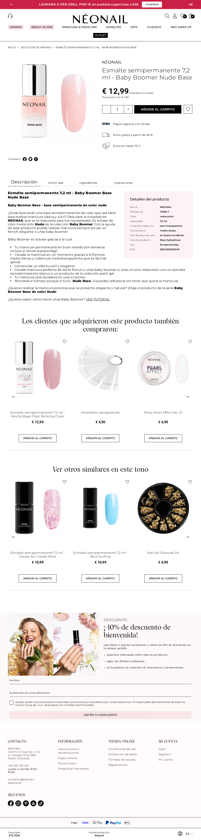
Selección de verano (36, 47)
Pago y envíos (68, 758)
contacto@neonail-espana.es (21, 781)
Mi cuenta (166, 759)
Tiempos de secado (121, 759)
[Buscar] (167, 16)
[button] (12, 4)
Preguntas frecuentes (73, 768)
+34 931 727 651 (18, 765)
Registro (165, 754)
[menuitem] (15, 29)
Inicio (12, 47)
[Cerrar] (191, 4)
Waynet (99, 835)
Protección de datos (122, 754)
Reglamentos (117, 765)
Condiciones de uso (122, 749)
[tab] (24, 182)
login (162, 749)
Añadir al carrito (158, 109)
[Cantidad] (117, 109)
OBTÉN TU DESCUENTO (100, 715)
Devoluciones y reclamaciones (68, 750)
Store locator (67, 763)
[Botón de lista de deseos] (188, 109)
